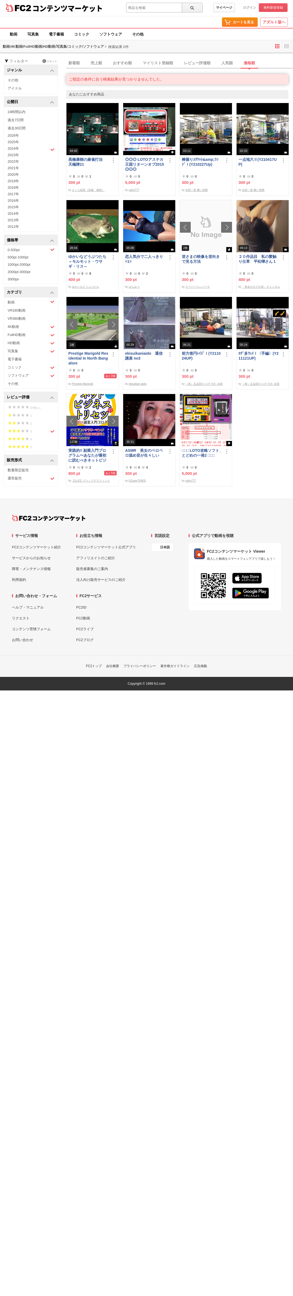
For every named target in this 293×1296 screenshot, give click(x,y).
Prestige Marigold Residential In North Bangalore (88, 358)
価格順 (249, 63)
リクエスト (21, 618)
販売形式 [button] (30, 460)
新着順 (74, 63)
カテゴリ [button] (30, 292)
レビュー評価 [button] (30, 397)
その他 (138, 34)
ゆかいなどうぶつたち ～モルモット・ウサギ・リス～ (88, 261)
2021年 (13, 168)
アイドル (15, 88)
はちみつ (134, 286)
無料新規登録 (273, 7)
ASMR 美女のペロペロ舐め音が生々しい (144, 452)
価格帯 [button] (30, 240)
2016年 (13, 201)
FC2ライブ (85, 629)
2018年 (13, 187)
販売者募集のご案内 (92, 569)
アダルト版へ (274, 22)
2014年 (13, 214)
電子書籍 (56, 34)
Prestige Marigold (82, 383)
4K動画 (31, 327)
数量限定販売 (18, 470)
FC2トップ (94, 666)
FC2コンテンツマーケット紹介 (36, 547)
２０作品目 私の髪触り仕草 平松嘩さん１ (257, 259)
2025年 (13, 142)
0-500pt (31, 250)
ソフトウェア (110, 34)
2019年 (13, 181)
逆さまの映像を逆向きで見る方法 (201, 259)
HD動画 (31, 343)
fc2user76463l (137, 480)
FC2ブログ (85, 640)
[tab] (179, 63)
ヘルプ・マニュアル (28, 607)
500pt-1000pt (18, 257)
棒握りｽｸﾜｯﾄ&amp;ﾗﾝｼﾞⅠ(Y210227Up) (200, 162)
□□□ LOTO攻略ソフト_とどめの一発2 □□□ (201, 452)
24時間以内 (17, 112)
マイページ (224, 7)
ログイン (249, 7)
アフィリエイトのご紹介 (95, 558)
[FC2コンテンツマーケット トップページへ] (48, 518)
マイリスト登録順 (158, 63)
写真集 (33, 34)
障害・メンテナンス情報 (31, 569)
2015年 (13, 207)
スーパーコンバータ (197, 286)
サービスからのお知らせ (31, 558)
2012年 (13, 227)
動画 (13, 34)
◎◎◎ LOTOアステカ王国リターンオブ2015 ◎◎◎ (144, 164)
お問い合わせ (22, 640)
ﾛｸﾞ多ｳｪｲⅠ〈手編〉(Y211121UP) (258, 355)
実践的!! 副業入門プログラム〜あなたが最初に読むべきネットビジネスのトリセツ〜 (87, 455)
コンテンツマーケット (67, 8)
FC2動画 (83, 618)
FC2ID (81, 607)
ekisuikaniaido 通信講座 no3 (144, 355)
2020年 (13, 174)
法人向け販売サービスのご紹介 (101, 580)
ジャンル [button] (30, 70)
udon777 (134, 189)
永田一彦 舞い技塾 (196, 189)
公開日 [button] (30, 102)
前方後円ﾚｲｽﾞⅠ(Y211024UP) (201, 355)
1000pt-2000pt (19, 265)
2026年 (13, 135)
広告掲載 (200, 666)
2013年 (13, 220)
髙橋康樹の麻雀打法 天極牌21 (87, 162)
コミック (81, 34)
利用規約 (19, 580)
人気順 (227, 63)
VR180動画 (17, 310)
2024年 (31, 149)
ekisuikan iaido (137, 383)
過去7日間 (16, 120)
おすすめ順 (122, 63)
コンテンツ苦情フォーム (31, 629)
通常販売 (31, 478)
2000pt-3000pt (19, 272)
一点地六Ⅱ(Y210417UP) (257, 162)
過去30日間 (17, 128)
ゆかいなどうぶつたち (85, 286)
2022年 (13, 161)
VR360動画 (17, 318)
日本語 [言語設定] (165, 547)
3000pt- (14, 279)
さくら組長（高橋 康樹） (88, 189)
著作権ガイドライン (175, 666)
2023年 (13, 155)
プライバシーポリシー (139, 666)
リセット (49, 61)
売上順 (96, 63)
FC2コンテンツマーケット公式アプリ (106, 547)
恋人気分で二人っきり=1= (144, 259)
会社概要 (112, 666)
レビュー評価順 (197, 63)
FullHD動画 (31, 335)
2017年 (13, 194)
